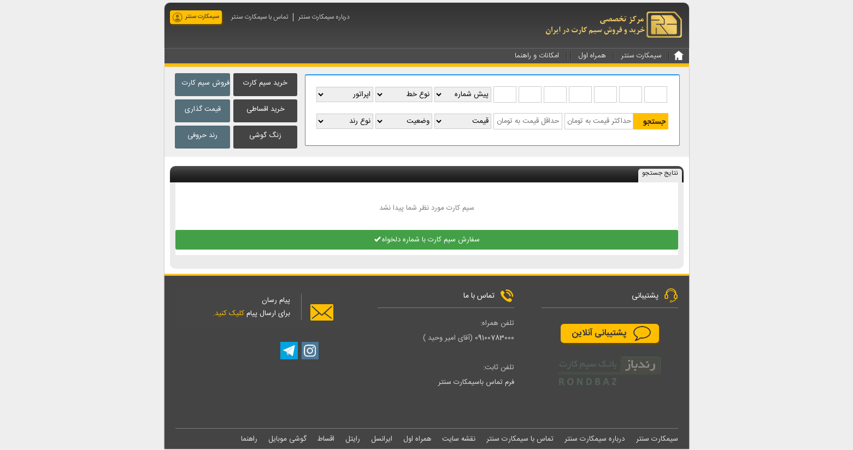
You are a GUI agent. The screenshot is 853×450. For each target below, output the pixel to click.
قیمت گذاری (203, 109)
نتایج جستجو (660, 174)
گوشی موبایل (287, 440)
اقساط (325, 440)
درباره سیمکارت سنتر (324, 17)
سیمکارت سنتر (202, 17)
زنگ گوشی (265, 135)
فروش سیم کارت (206, 83)
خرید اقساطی (265, 109)
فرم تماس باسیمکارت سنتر (476, 383)
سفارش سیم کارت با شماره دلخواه (426, 240)
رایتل (352, 440)
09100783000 (494, 339)
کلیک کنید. (228, 314)
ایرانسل (381, 440)
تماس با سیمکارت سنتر (259, 17)
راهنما (249, 440)
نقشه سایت (458, 440)
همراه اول (417, 440)
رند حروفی (202, 135)
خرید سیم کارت (265, 83)
